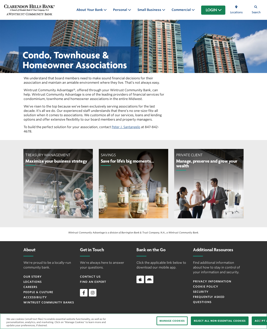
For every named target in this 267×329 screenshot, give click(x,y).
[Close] (260, 321)
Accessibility (35, 297)
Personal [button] (120, 10)
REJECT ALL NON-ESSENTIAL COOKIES (220, 320)
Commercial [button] (182, 10)
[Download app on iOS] (140, 279)
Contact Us (90, 276)
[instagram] (92, 292)
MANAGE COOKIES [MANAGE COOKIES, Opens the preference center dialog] (172, 320)
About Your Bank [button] (90, 10)
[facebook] (83, 292)
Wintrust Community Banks (48, 302)
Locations (32, 281)
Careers (30, 287)
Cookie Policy (205, 286)
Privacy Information (212, 281)
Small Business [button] (149, 10)
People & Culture (38, 292)
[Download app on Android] (149, 279)
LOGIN (214, 10)
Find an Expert (93, 281)
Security (200, 291)
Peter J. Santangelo (126, 127)
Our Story (32, 276)
